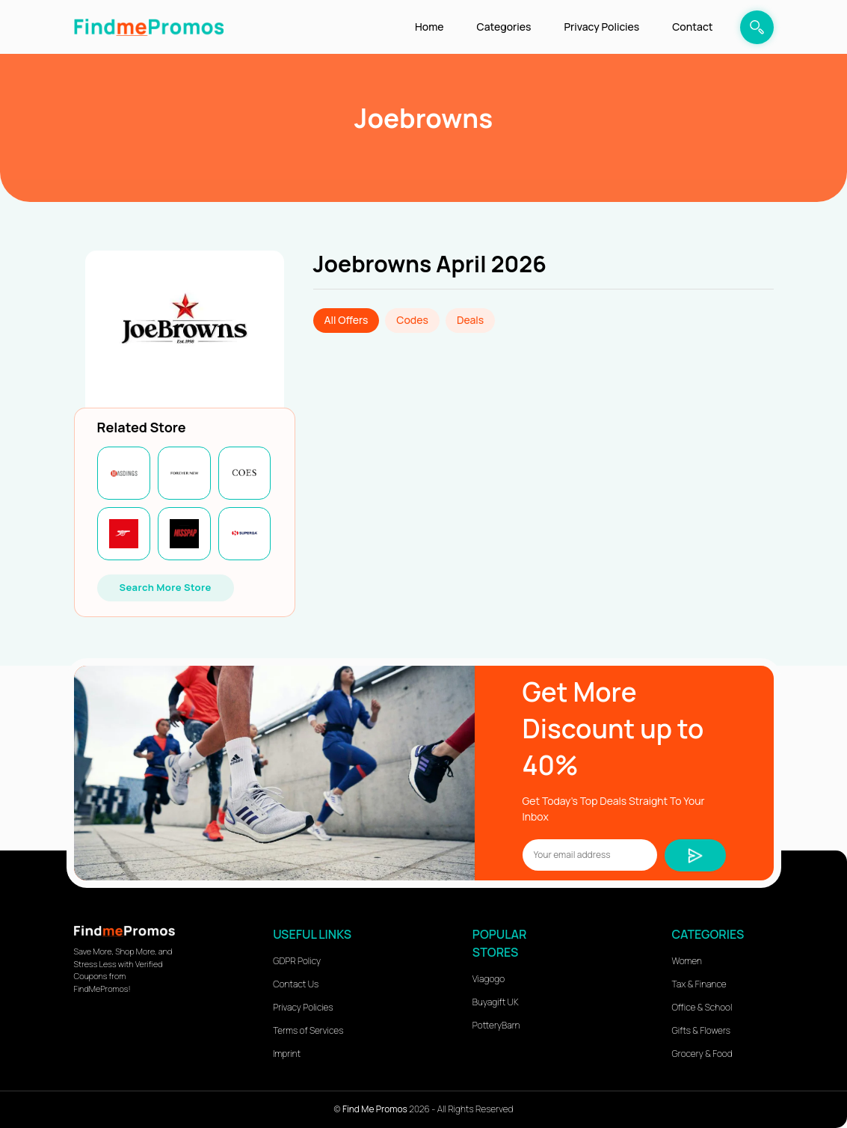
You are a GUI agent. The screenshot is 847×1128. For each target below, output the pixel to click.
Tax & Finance (699, 984)
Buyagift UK (495, 1002)
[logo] (149, 26)
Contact (692, 26)
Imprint (287, 1053)
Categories (504, 26)
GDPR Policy (297, 960)
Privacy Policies (601, 26)
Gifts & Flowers (701, 1030)
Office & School (702, 1007)
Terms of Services (308, 1030)
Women (687, 960)
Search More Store (166, 587)
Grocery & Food (702, 1053)
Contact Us (295, 984)
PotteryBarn (496, 1025)
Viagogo (488, 978)
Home (429, 26)
